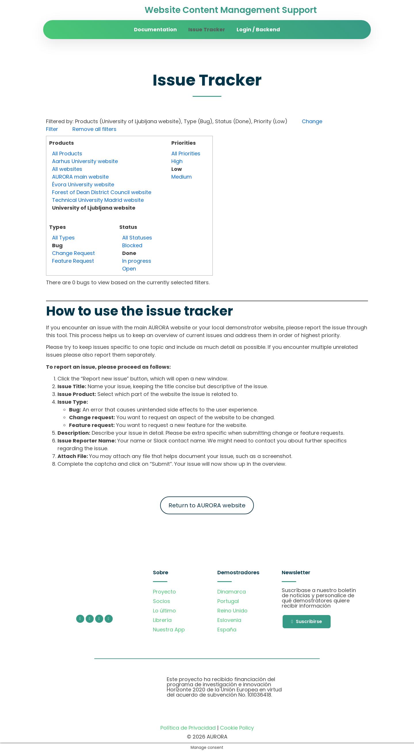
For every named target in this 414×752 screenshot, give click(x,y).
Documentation (155, 29)
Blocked (132, 245)
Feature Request (73, 260)
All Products (67, 153)
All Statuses (137, 237)
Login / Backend (258, 29)
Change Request (73, 253)
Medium (181, 176)
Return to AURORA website (207, 505)
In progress (136, 260)
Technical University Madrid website (98, 200)
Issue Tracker (206, 29)
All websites (67, 169)
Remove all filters (94, 129)
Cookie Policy (237, 727)
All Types (63, 237)
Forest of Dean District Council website (101, 192)
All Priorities (185, 153)
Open (129, 268)
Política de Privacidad (188, 727)
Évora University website (83, 184)
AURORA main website (80, 176)
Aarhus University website (85, 161)
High (177, 161)
